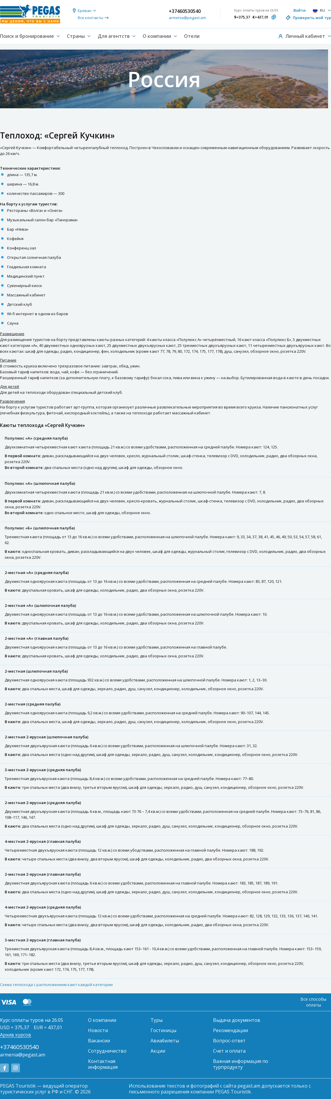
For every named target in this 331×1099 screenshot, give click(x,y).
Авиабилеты (165, 1040)
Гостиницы (163, 1030)
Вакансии (99, 1040)
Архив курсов (15, 1035)
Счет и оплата (229, 1051)
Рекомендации (230, 1030)
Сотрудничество (107, 1051)
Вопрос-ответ (229, 1040)
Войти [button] (299, 10)
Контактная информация (103, 1064)
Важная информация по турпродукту (240, 1064)
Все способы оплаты (313, 1002)
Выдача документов (236, 1020)
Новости (98, 1030)
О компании (102, 1020)
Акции (158, 1051)
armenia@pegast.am (187, 17)
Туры (157, 1020)
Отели (192, 36)
